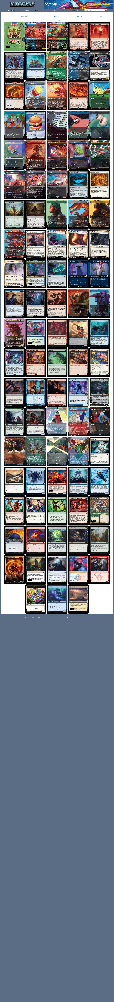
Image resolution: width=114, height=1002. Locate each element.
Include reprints (57, 21)
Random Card (74, 10)
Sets (55, 10)
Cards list (56, 16)
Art (101, 16)
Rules (46, 10)
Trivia (63, 10)
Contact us (57, 615)
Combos (27, 10)
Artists (37, 10)
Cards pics (79, 16)
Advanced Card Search (13, 10)
